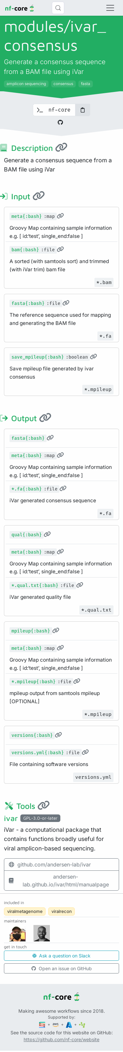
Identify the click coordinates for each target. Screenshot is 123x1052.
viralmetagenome (25, 911)
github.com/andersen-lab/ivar (49, 864)
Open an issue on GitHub (61, 968)
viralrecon (61, 911)
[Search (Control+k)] (58, 8)
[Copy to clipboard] (82, 110)
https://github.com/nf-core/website (61, 1039)
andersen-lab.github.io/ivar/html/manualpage (58, 880)
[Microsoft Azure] (69, 1024)
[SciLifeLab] (82, 1024)
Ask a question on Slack (61, 955)
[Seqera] (42, 1024)
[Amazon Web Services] (56, 1024)
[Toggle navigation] (110, 8)
